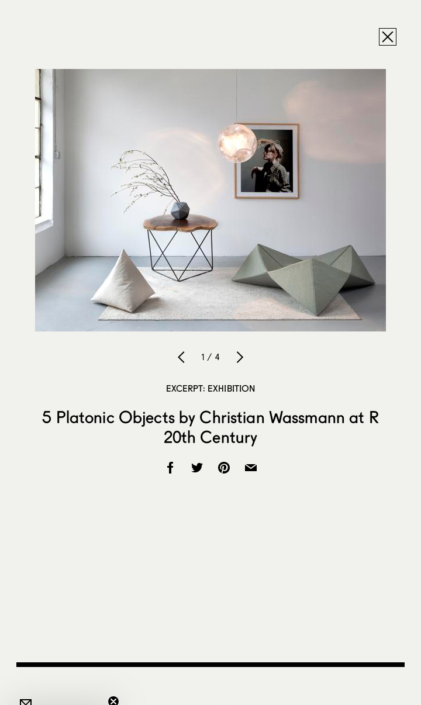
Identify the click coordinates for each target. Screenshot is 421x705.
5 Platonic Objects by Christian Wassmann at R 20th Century (210, 427)
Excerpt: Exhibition (211, 388)
